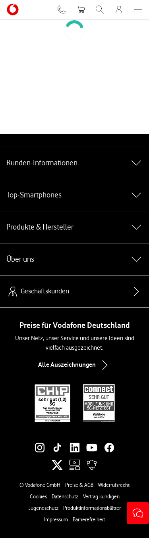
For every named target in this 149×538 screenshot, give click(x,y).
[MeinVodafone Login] (118, 9)
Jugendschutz (43, 508)
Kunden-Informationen (74, 163)
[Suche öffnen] (99, 9)
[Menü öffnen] (137, 9)
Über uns (74, 259)
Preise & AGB (79, 485)
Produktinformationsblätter (92, 508)
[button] (138, 513)
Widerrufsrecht (114, 485)
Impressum (56, 519)
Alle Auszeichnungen (74, 365)
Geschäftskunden (37, 291)
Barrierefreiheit (89, 519)
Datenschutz (65, 496)
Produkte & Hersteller (74, 227)
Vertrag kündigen (101, 496)
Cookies (38, 496)
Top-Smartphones (74, 195)
